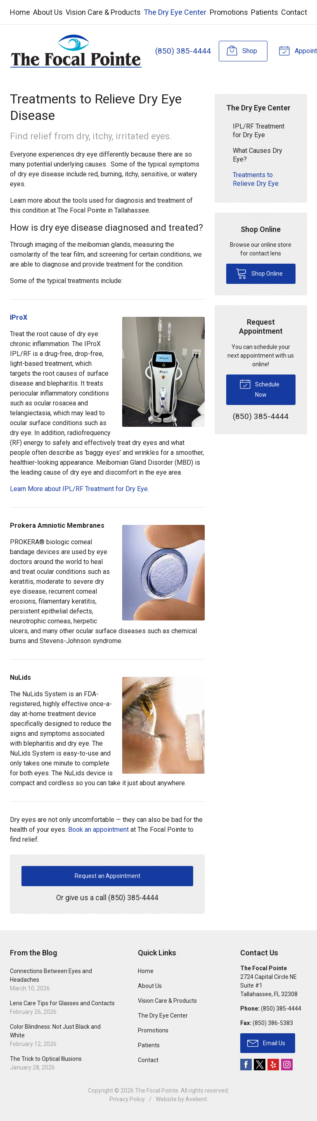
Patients (264, 12)
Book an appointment (98, 829)
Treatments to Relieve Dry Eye (256, 179)
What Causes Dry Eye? (257, 154)
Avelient (196, 1099)
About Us (48, 12)
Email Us (266, 1042)
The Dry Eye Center (175, 12)
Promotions (229, 12)
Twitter (259, 1064)
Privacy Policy (127, 1099)
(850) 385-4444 (183, 51)
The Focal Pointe (156, 1090)
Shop (241, 50)
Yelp (273, 1064)
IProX (18, 317)
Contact (294, 12)
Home (20, 12)
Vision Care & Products (103, 12)
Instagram (287, 1064)
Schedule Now (259, 388)
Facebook (246, 1064)
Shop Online (259, 272)
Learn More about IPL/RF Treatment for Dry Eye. (79, 489)
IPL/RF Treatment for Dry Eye (258, 130)
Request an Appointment (107, 876)
